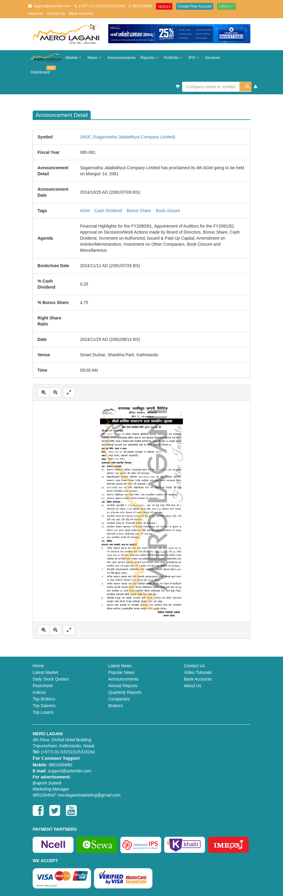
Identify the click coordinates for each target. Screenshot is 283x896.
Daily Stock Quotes (51, 679)
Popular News (121, 672)
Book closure (168, 210)
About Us (35, 13)
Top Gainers (44, 705)
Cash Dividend (108, 210)
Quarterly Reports (125, 692)
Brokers (115, 705)
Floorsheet (43, 685)
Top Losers (43, 712)
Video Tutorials (198, 672)
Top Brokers (44, 699)
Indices (39, 692)
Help (226, 6)
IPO (194, 57)
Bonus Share (139, 210)
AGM (85, 210)
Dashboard (41, 70)
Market (74, 57)
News (94, 57)
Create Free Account (194, 6)
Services (212, 57)
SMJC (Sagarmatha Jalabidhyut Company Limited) (127, 136)
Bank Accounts (81, 13)
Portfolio (174, 57)
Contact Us (56, 13)
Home (38, 665)
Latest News (120, 665)
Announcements (121, 57)
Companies (119, 699)
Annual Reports (123, 685)
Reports (149, 57)
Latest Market (45, 672)
